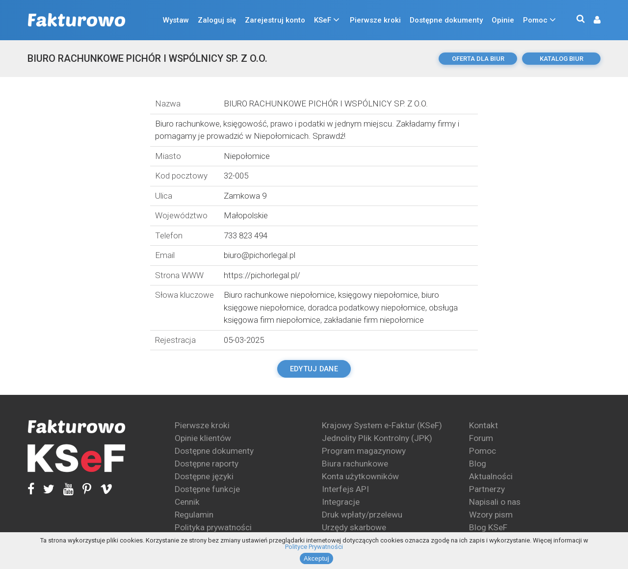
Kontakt (483, 425)
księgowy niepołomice (378, 295)
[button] (592, 20)
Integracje (341, 502)
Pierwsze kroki (375, 20)
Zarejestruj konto (275, 20)
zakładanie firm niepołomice (374, 320)
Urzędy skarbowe (354, 527)
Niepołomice (247, 156)
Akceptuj (316, 558)
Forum (481, 438)
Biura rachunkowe (355, 463)
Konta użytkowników (360, 476)
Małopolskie (246, 215)
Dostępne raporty (206, 463)
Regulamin (194, 514)
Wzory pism (491, 514)
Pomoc (535, 20)
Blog (477, 463)
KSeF (322, 20)
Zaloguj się (217, 20)
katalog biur (561, 58)
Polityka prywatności (213, 527)
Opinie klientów (203, 438)
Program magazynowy (364, 451)
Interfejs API (345, 489)
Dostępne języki (204, 476)
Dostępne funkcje (207, 489)
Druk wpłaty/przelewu (362, 514)
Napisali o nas (495, 502)
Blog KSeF (488, 527)
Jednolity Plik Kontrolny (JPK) (377, 438)
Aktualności (491, 476)
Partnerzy (487, 489)
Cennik (187, 502)
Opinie (503, 20)
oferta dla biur (478, 58)
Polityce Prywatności (314, 546)
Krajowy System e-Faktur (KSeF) (382, 425)
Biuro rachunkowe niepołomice (279, 295)
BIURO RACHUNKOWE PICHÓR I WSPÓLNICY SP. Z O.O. (147, 58)
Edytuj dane (314, 368)
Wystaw (176, 20)
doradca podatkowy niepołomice (366, 307)
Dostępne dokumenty (446, 20)
